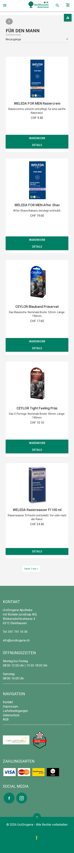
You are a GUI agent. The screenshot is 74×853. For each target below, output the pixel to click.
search (57, 5)
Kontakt (8, 702)
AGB (6, 719)
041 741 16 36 (18, 631)
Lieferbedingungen (15, 711)
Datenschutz (11, 715)
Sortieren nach (13, 35)
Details (37, 145)
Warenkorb (37, 138)
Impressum (10, 706)
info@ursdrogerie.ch (16, 640)
